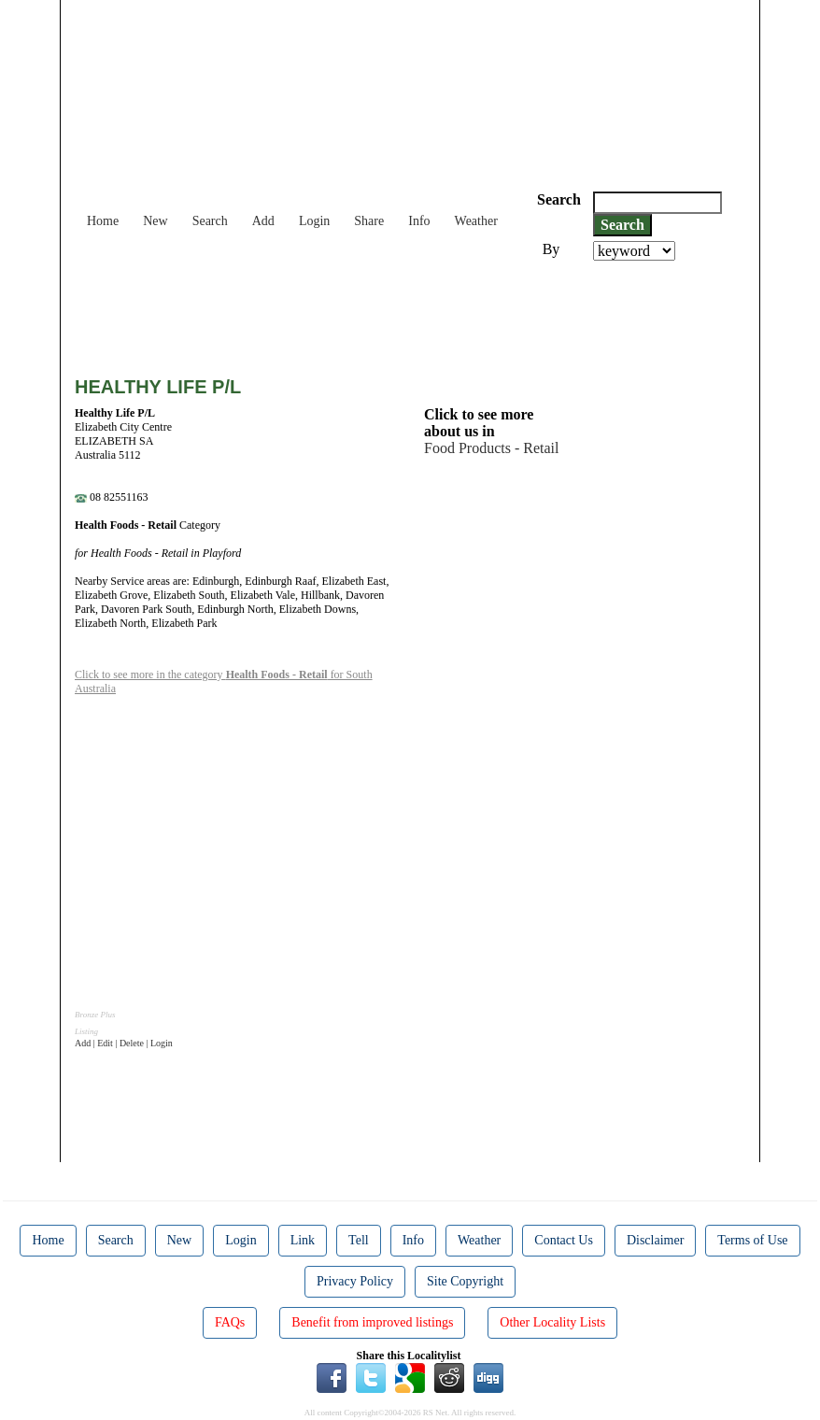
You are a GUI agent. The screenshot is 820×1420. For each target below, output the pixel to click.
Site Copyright (465, 1281)
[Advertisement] (415, 312)
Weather (476, 221)
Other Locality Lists (552, 1322)
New (155, 221)
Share (369, 221)
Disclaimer (655, 1240)
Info (419, 221)
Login (314, 221)
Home (103, 221)
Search (210, 221)
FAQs (230, 1322)
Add (263, 221)
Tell (358, 1240)
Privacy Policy (355, 1281)
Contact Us (563, 1240)
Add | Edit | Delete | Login (124, 1043)
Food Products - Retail (491, 448)
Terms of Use (752, 1240)
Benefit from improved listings (372, 1322)
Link (302, 1240)
